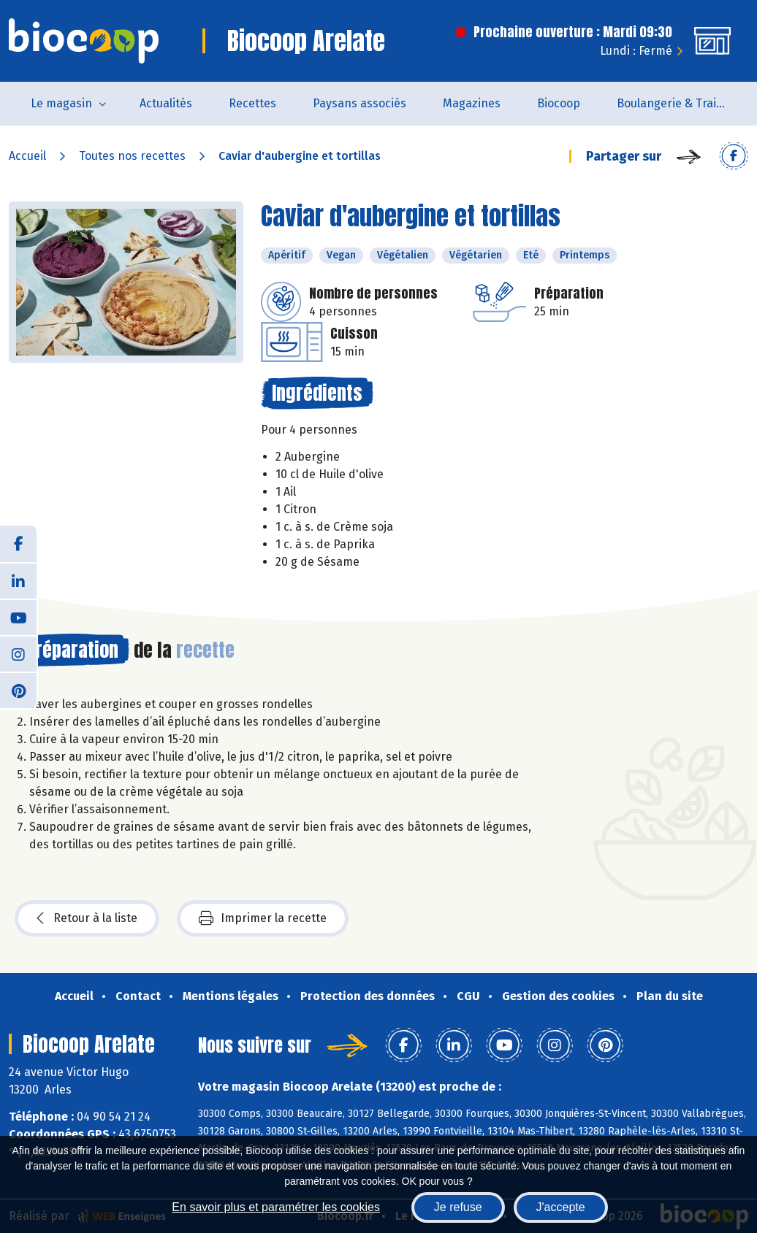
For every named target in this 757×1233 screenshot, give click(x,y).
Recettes (252, 103)
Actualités (166, 103)
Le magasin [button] (61, 103)
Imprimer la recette (263, 918)
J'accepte (560, 1207)
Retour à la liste (87, 918)
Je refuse (458, 1207)
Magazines (472, 103)
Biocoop (558, 103)
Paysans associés (359, 103)
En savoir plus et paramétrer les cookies (276, 1207)
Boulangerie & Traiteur (678, 103)
